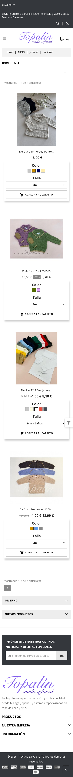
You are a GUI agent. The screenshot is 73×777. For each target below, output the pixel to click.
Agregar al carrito (36, 195)
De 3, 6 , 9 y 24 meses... (36, 271)
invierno (11, 600)
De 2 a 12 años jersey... (36, 390)
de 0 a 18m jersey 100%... (36, 509)
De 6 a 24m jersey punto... (36, 151)
